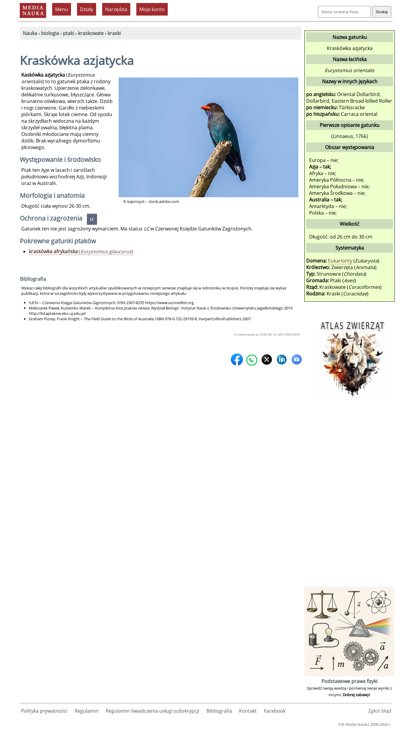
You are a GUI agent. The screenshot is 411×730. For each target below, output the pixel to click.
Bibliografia (219, 711)
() (81, 251)
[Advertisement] (349, 495)
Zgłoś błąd (379, 711)
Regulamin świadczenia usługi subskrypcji (152, 711)
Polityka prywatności (44, 711)
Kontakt (248, 711)
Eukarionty (340, 260)
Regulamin (87, 711)
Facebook (274, 711)
